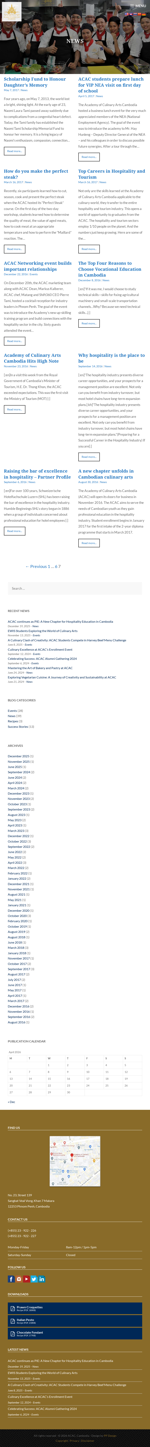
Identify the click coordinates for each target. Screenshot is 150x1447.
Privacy (74, 1440)
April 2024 (15, 782)
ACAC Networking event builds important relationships (38, 266)
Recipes (13, 721)
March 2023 (16, 830)
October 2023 (17, 804)
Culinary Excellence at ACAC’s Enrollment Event (40, 649)
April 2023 (15, 825)
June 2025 (15, 767)
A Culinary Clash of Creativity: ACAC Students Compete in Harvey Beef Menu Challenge (67, 640)
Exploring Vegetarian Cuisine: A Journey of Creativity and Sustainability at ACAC (62, 677)
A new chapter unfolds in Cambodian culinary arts (106, 474)
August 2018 (16, 937)
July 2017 (14, 979)
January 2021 (17, 905)
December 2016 (18, 1006)
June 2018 (15, 942)
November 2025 (19, 761)
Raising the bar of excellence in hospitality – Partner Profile (37, 474)
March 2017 (16, 1001)
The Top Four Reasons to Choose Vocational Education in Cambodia (109, 269)
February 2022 (18, 873)
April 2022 (15, 862)
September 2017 (19, 969)
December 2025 (18, 756)
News (24, 90)
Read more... (14, 151)
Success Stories (18, 726)
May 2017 (14, 990)
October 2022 (17, 841)
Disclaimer (87, 1440)
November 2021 (19, 889)
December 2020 (18, 910)
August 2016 (16, 1022)
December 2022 (18, 836)
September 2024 (19, 772)
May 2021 (14, 900)
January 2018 (17, 953)
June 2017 (15, 985)
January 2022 (17, 878)
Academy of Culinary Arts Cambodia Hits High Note (32, 358)
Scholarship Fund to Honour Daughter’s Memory (35, 82)
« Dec (11, 1102)
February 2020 (18, 921)
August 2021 (16, 894)
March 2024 (16, 788)
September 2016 (19, 1017)
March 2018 (16, 947)
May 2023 (14, 820)
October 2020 (17, 916)
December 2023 (18, 793)
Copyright (62, 1440)
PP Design (110, 1435)
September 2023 (19, 809)
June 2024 (15, 777)
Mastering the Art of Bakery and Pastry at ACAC (40, 668)
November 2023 (19, 798)
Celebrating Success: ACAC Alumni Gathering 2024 (42, 658)
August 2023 (16, 815)
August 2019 (16, 931)
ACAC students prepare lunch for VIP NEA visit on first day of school (111, 85)
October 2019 (17, 926)
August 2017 (16, 974)
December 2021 (18, 884)
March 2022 (16, 868)
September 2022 (19, 846)
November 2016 (19, 1011)
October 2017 (17, 964)
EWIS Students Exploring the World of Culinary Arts (43, 631)
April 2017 (15, 995)
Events (34, 274)
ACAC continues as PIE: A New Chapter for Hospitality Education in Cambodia (60, 621)
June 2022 (15, 852)
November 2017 (19, 958)
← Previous (36, 566)
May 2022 (14, 857)
